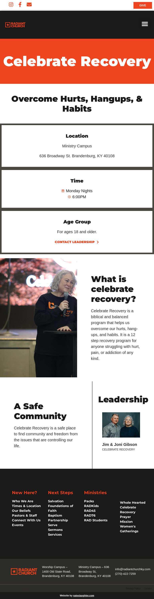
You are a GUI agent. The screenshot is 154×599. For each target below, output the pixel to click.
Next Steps (60, 492)
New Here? (24, 492)
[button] (145, 24)
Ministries (95, 492)
